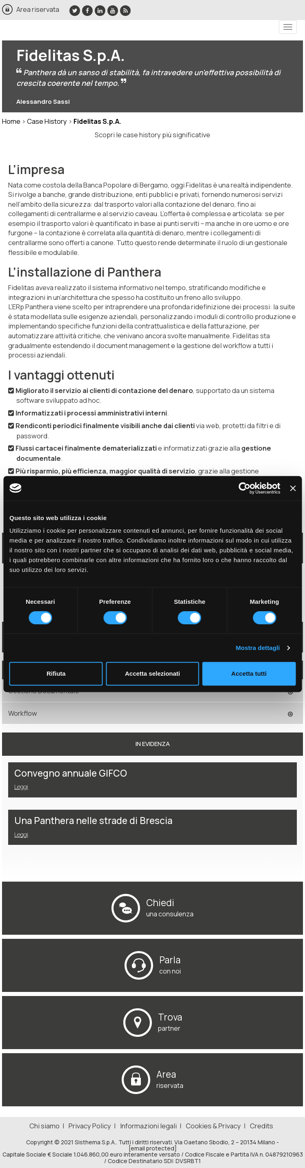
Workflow (22, 713)
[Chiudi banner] (293, 488)
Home (11, 121)
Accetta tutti (249, 673)
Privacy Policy (90, 1125)
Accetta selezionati (152, 673)
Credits (261, 1125)
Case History (47, 121)
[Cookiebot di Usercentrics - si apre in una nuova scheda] (245, 488)
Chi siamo (44, 1125)
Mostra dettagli (258, 647)
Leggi (21, 786)
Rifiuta (56, 673)
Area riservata (37, 9)
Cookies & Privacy (213, 1125)
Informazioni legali (148, 1125)
